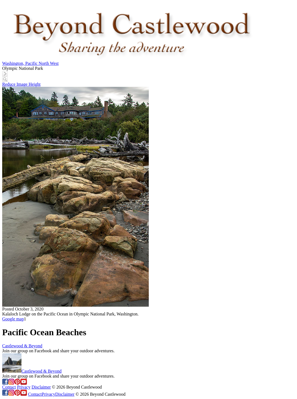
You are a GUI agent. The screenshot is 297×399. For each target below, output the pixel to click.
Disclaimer (41, 387)
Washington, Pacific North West (30, 63)
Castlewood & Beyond (22, 345)
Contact (9, 387)
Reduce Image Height (21, 84)
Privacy (24, 387)
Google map (13, 319)
